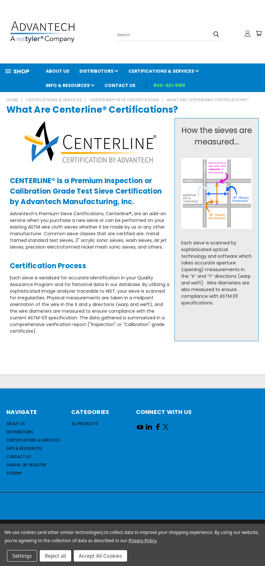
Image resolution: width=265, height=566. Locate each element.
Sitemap (14, 473)
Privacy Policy (142, 540)
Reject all (55, 555)
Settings (22, 555)
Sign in (13, 465)
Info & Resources (70, 85)
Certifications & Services (163, 71)
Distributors (98, 71)
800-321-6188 (169, 85)
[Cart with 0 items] (258, 33)
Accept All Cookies (100, 555)
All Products (84, 423)
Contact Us (120, 85)
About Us (57, 71)
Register (37, 465)
